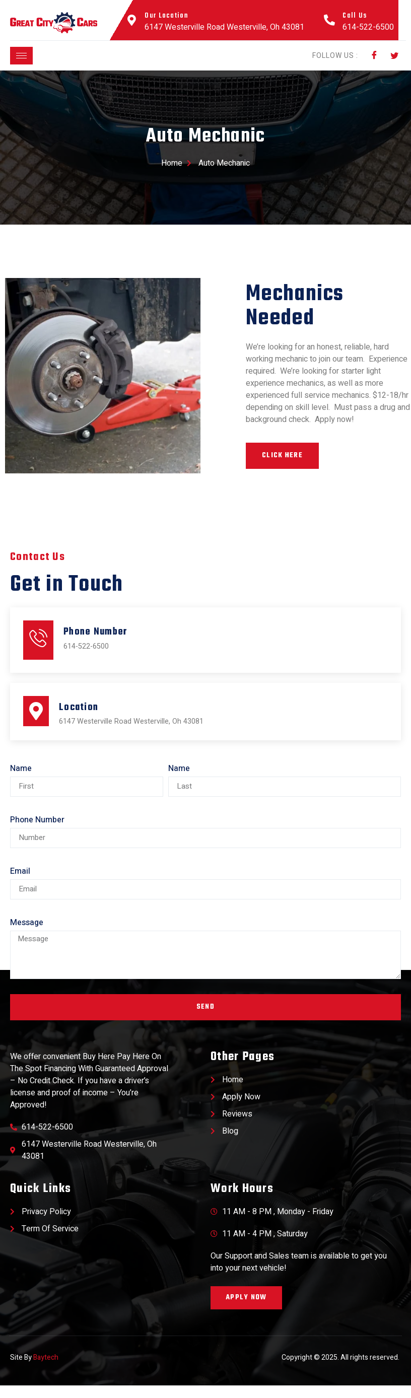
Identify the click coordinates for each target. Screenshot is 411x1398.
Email (20, 884)
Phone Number (37, 832)
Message (26, 935)
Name (21, 781)
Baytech (45, 1370)
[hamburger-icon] (21, 55)
